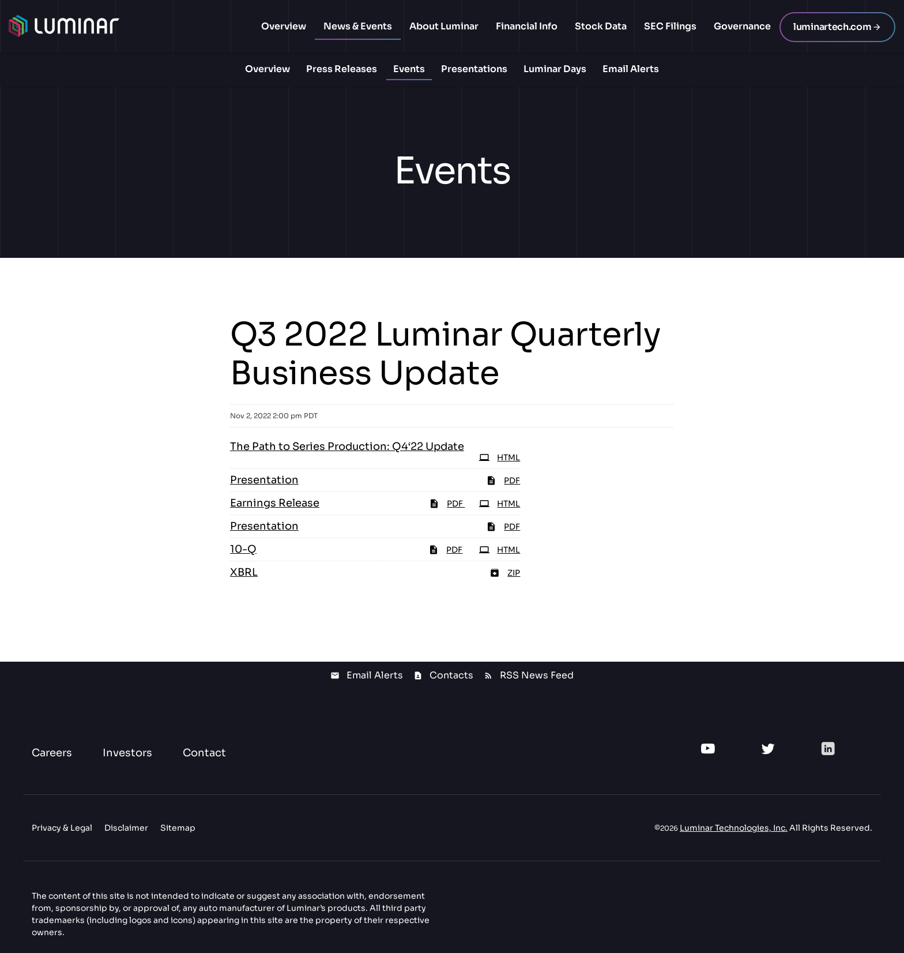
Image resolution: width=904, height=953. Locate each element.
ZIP (504, 573)
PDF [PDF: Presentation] (503, 480)
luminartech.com (832, 27)
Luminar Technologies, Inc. (734, 828)
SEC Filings (670, 26)
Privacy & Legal (62, 828)
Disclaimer (126, 828)
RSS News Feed (537, 675)
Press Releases (341, 69)
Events (409, 69)
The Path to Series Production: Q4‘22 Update (347, 446)
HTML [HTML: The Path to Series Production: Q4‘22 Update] (499, 457)
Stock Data (601, 26)
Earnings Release (274, 503)
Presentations (474, 69)
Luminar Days (554, 69)
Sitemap (177, 828)
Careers (52, 752)
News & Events (357, 26)
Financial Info (527, 26)
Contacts (451, 675)
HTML (499, 503)
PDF (447, 503)
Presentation (264, 480)
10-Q (243, 549)
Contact (204, 752)
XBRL (244, 572)
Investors (127, 752)
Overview (283, 26)
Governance (742, 26)
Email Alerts (630, 69)
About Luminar (444, 26)
